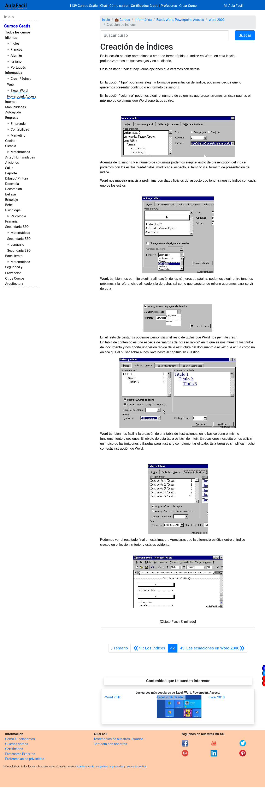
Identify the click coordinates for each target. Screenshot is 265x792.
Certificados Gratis (144, 6)
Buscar (244, 35)
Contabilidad (20, 129)
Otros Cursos (14, 278)
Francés (16, 49)
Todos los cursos (17, 32)
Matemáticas (20, 152)
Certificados (14, 749)
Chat (103, 6)
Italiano (16, 61)
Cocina (10, 141)
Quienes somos (16, 744)
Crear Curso (188, 6)
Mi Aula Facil (233, 6)
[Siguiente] (212, 648)
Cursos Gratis (17, 26)
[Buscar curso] (164, 35)
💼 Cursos (122, 20)
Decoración (13, 189)
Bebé (9, 205)
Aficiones (12, 162)
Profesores (169, 6)
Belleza (10, 194)
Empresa (11, 118)
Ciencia (10, 146)
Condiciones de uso (88, 766)
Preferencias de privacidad (24, 759)
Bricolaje (11, 200)
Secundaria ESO (17, 227)
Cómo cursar (119, 6)
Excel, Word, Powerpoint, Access (180, 20)
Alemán (16, 55)
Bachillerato (14, 256)
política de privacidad (111, 766)
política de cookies (136, 766)
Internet (11, 102)
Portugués (18, 67)
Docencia (12, 184)
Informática (13, 73)
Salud (9, 168)
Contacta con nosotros (110, 744)
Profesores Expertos (20, 754)
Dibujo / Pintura (16, 178)
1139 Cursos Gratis (84, 6)
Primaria (11, 221)
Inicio (9, 16)
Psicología (12, 210)
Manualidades (15, 107)
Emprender (19, 124)
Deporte (11, 173)
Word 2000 (217, 20)
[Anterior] (149, 648)
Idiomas (11, 38)
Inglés (15, 43)
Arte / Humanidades (20, 157)
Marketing (18, 135)
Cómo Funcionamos (20, 739)
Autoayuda (13, 112)
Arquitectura (14, 284)
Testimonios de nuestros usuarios (118, 739)
